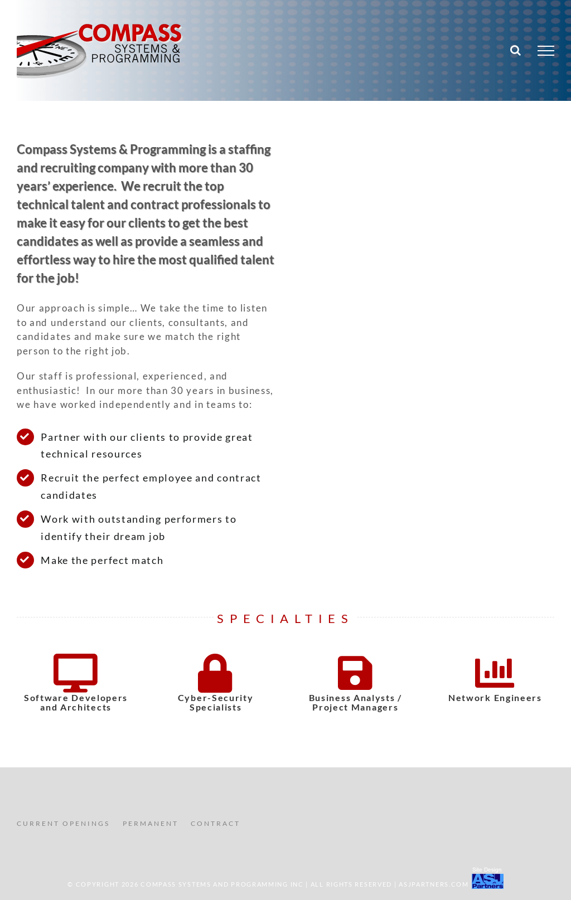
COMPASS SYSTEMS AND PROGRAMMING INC (222, 884)
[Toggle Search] (516, 50)
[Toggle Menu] (546, 51)
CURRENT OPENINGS (63, 823)
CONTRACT (215, 823)
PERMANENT (150, 823)
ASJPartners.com (434, 884)
